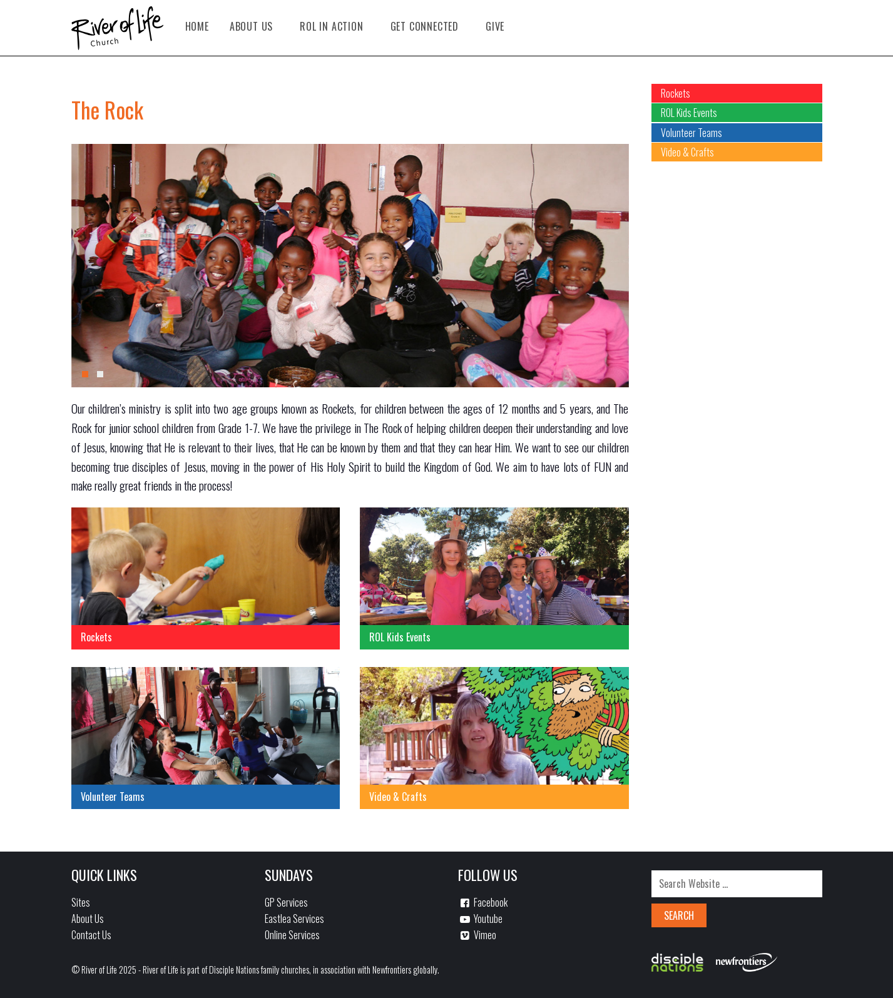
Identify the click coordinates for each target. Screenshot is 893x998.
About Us (251, 26)
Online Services (292, 934)
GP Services (286, 902)
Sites (80, 902)
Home (197, 26)
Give (495, 26)
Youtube (480, 918)
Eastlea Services (294, 918)
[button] (85, 374)
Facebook (483, 902)
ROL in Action (331, 26)
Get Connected (424, 26)
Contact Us (91, 934)
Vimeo (477, 934)
